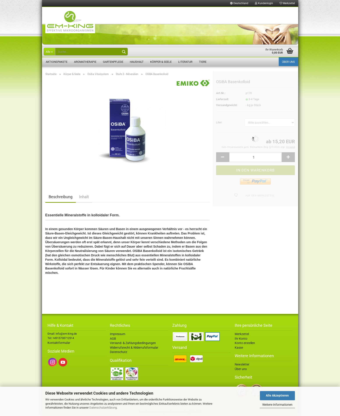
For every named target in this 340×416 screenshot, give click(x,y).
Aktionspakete (56, 61)
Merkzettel (287, 3)
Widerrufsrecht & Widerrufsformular (134, 347)
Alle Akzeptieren (277, 395)
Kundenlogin (264, 3)
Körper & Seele (161, 61)
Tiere (202, 61)
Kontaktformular (59, 342)
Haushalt (137, 61)
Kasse (239, 347)
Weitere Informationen (277, 404)
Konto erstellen (245, 343)
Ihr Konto (241, 338)
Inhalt (84, 196)
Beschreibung (60, 196)
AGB (113, 338)
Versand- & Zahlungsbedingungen (133, 343)
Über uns (288, 61)
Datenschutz (118, 352)
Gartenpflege (113, 61)
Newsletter (242, 364)
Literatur (185, 61)
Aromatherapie (85, 61)
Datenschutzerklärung (103, 407)
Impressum (117, 334)
